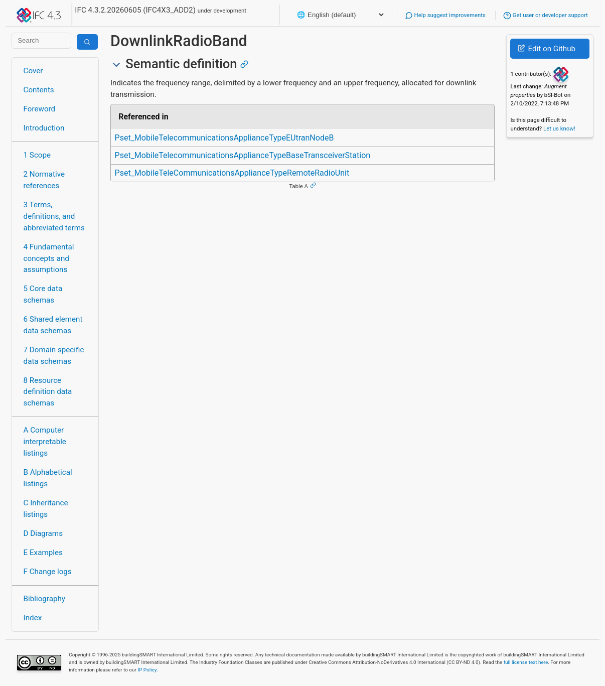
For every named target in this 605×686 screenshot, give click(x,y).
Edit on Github (546, 48)
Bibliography (44, 598)
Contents (39, 89)
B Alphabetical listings (48, 478)
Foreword (40, 108)
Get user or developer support (545, 15)
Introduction (44, 127)
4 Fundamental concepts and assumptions (49, 258)
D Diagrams (43, 533)
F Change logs (48, 571)
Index (33, 617)
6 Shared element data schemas (53, 325)
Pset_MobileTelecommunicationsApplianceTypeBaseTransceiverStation (243, 155)
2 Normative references (44, 180)
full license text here (526, 662)
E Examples (43, 552)
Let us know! (559, 128)
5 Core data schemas (43, 294)
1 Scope (37, 155)
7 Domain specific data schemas (54, 355)
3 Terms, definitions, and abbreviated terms (54, 216)
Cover (33, 70)
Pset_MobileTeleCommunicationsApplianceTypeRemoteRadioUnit (232, 173)
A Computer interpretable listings (45, 442)
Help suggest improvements (445, 15)
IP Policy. (147, 669)
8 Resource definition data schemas (48, 392)
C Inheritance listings (46, 508)
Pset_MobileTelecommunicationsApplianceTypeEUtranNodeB (224, 138)
